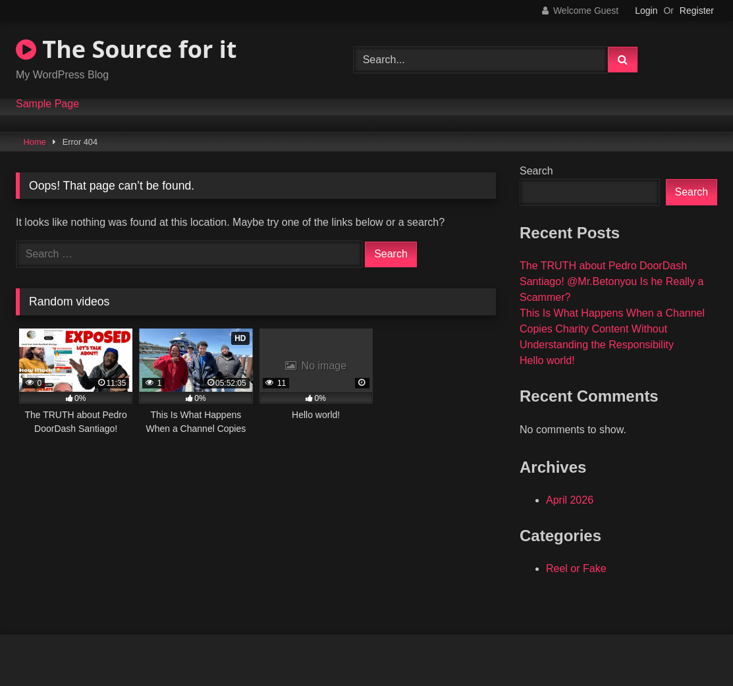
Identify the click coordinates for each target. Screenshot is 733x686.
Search (536, 170)
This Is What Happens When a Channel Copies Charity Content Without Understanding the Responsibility (612, 328)
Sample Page (47, 104)
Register (697, 10)
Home (35, 142)
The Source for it (126, 49)
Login (646, 10)
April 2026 (569, 500)
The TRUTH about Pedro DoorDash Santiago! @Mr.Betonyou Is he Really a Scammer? (612, 281)
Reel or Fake (576, 568)
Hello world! (547, 360)
